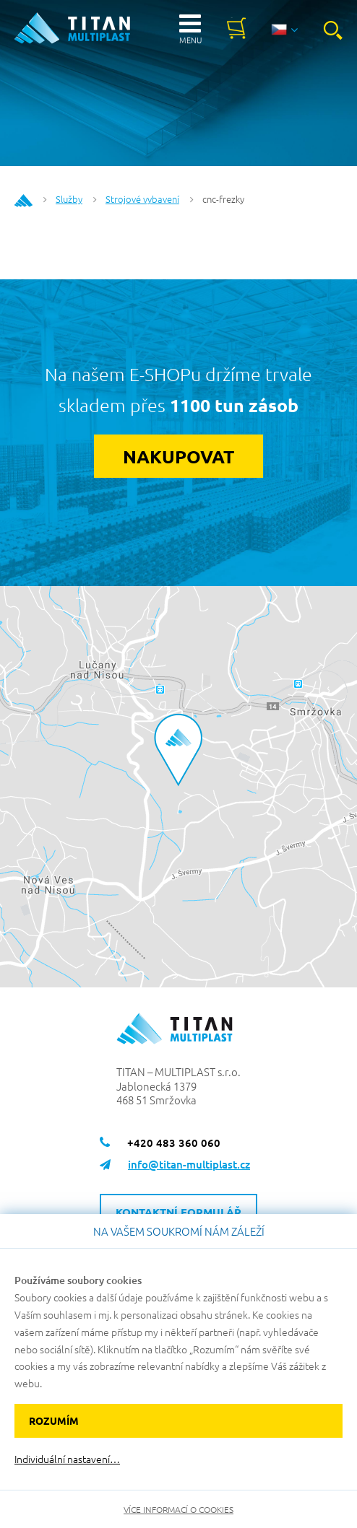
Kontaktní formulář (178, 1212)
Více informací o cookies (178, 1509)
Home (23, 200)
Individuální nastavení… (67, 1459)
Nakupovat (178, 456)
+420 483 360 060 (173, 1142)
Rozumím (54, 1420)
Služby (69, 199)
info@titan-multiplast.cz (189, 1164)
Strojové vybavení (142, 199)
